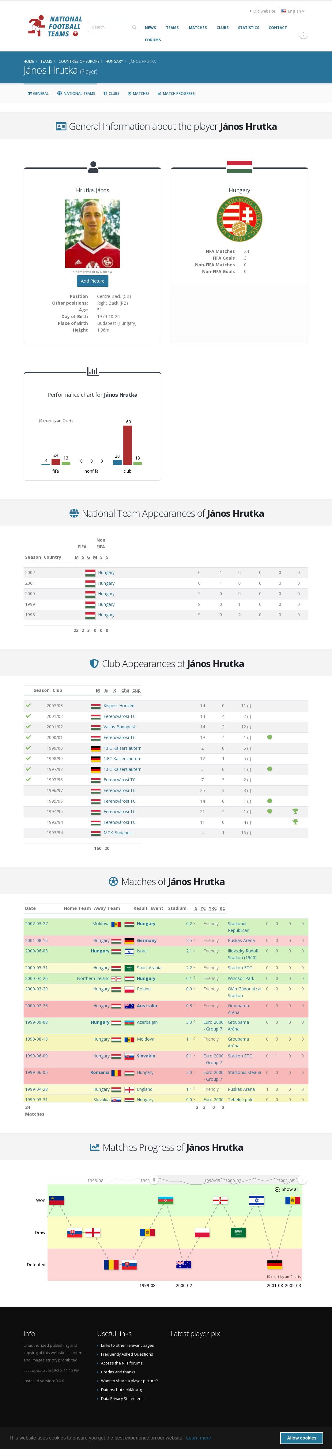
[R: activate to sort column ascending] (248, 683)
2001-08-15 (36, 927)
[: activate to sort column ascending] (32, 683)
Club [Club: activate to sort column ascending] (87, 683)
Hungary (106, 566)
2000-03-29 (36, 982)
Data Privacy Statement (122, 1392)
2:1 (171, 938)
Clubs (111, 93)
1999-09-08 (36, 1003)
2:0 (171, 1047)
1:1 (171, 1020)
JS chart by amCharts (56, 420)
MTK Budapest (110, 826)
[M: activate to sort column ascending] (201, 550)
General (38, 93)
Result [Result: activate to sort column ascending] (173, 901)
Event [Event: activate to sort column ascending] (189, 901)
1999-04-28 (36, 1064)
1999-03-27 (36, 1091)
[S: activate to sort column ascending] (220, 550)
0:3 (171, 993)
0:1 (171, 965)
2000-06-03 (36, 938)
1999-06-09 (36, 1031)
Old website (262, 11)
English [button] (292, 11)
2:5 (171, 927)
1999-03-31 (36, 1074)
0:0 (171, 982)
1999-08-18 (36, 1020)
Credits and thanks (118, 1365)
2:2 (171, 955)
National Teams (76, 93)
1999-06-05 (36, 1047)
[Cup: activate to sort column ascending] (297, 683)
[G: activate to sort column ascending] (236, 550)
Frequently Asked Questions (127, 1347)
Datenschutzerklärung (121, 1383)
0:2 (171, 917)
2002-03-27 (36, 917)
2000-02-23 (36, 993)
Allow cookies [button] (301, 1438)
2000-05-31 (36, 955)
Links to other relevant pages (127, 1338)
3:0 (171, 1003)
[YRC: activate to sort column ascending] (294, 901)
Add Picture (92, 281)
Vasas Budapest (111, 720)
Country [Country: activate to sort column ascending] (94, 550)
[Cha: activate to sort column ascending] (275, 683)
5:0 (171, 1091)
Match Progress (176, 93)
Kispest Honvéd (111, 699)
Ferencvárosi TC (112, 709)
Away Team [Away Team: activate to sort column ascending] (122, 901)
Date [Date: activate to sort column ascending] (30, 901)
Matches (138, 93)
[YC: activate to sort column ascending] (284, 901)
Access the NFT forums (122, 1356)
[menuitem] (228, 1172)
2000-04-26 (36, 965)
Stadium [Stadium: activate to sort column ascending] (229, 901)
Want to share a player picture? (129, 1374)
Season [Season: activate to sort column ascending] (33, 550)
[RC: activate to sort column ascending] (304, 901)
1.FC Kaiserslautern (115, 741)
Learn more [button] (198, 1437)
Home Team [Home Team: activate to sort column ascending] (92, 901)
